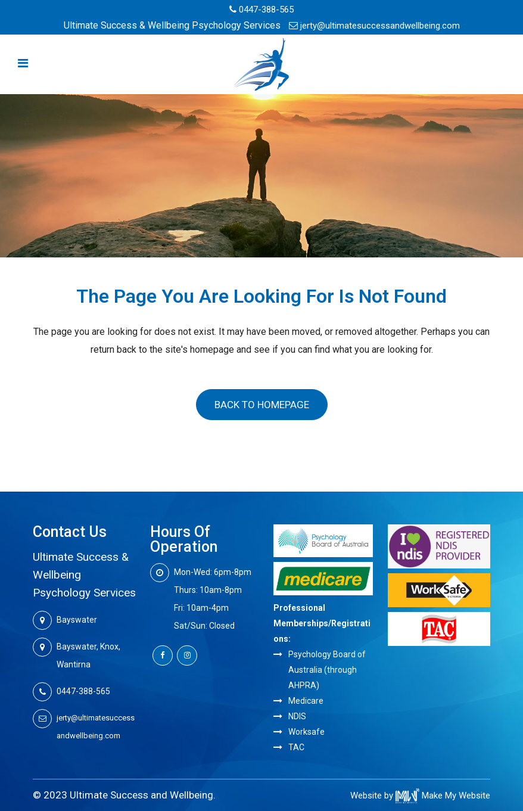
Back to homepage (261, 405)
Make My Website (443, 795)
